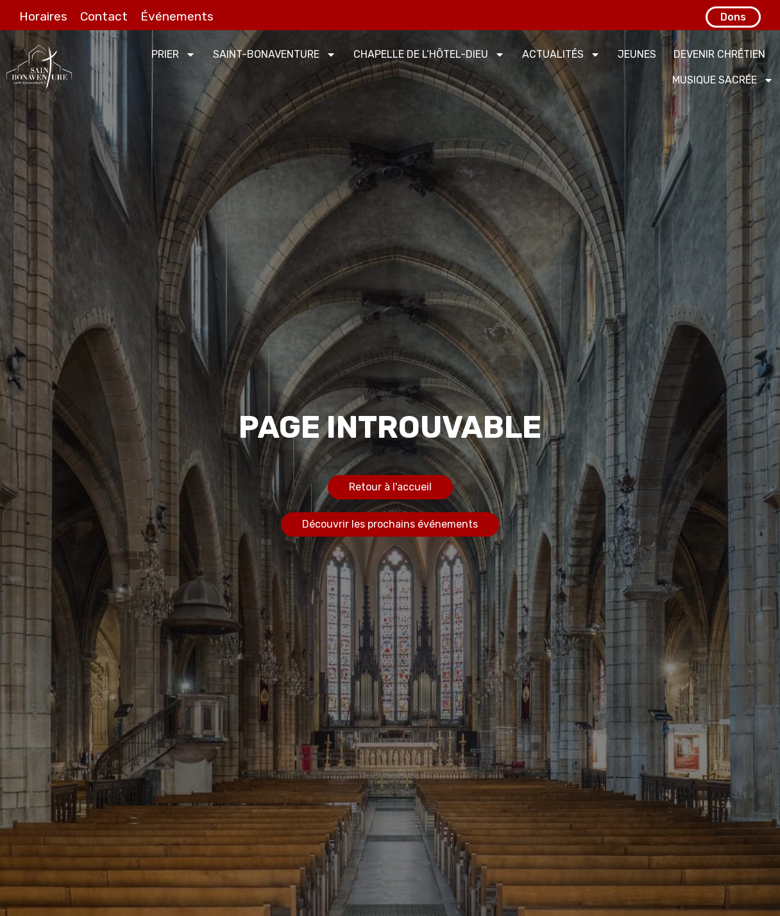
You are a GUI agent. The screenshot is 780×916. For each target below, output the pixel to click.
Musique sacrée (723, 80)
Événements (177, 16)
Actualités (561, 54)
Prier (173, 54)
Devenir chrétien (719, 54)
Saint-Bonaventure (274, 54)
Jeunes (637, 54)
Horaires (43, 16)
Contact (104, 16)
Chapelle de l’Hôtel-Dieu (429, 54)
